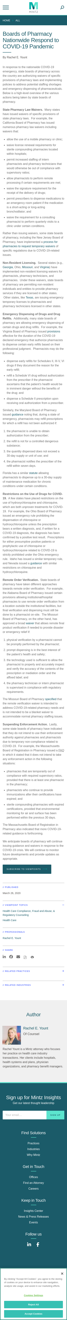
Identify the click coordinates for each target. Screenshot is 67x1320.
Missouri (27, 267)
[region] (33, 1294)
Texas (29, 297)
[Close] (62, 1274)
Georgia (8, 267)
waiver (30, 623)
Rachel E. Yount (17, 57)
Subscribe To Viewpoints (27, 869)
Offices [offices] (33, 1177)
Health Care (9, 920)
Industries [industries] (33, 1149)
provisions (53, 331)
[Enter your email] (33, 1115)
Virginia (44, 267)
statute (33, 473)
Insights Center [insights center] (33, 1210)
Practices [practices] (33, 1143)
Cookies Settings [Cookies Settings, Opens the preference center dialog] (33, 1295)
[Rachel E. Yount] (12, 1035)
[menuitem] (7, 20)
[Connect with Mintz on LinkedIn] (29, 1246)
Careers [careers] (33, 1188)
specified (50, 699)
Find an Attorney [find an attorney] (33, 1182)
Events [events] (33, 1222)
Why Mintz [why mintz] (33, 1154)
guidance (17, 414)
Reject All (33, 1304)
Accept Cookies (33, 1313)
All (18, 20)
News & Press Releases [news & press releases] (33, 1216)
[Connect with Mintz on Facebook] (37, 1246)
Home (6, 20)
